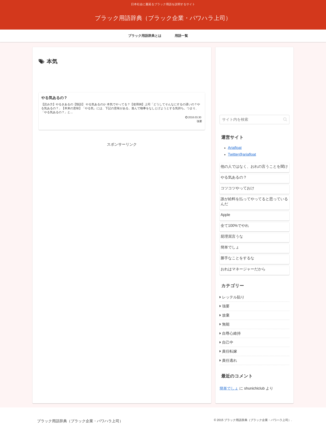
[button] (285, 119)
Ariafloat (235, 148)
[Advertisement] (122, 77)
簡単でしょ (229, 388)
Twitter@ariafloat (242, 154)
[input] (254, 119)
